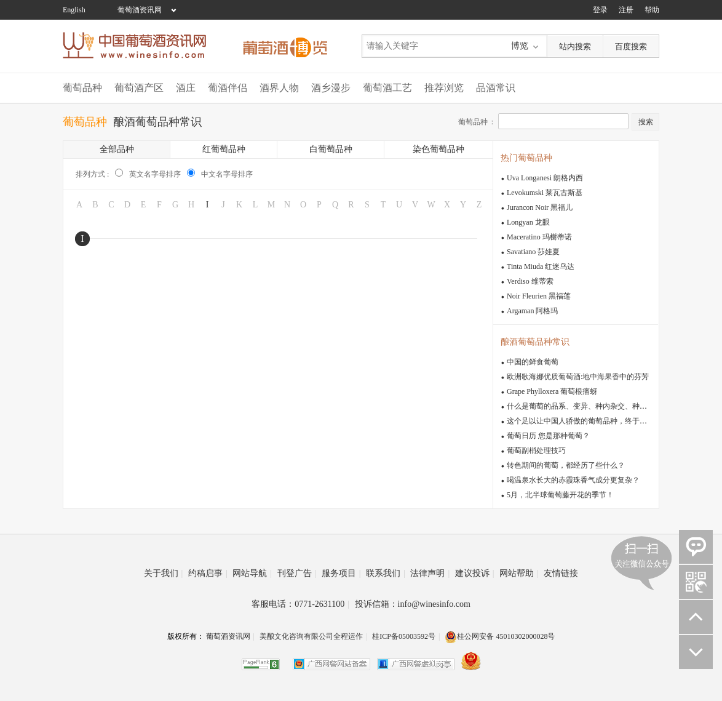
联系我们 (385, 573)
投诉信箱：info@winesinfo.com (412, 604)
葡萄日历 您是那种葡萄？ (548, 435)
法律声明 (430, 573)
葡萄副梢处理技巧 (536, 450)
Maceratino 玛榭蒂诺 (539, 237)
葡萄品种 (82, 87)
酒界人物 (279, 87)
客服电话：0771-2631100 (300, 604)
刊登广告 (297, 573)
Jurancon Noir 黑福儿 (540, 207)
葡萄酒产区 (139, 87)
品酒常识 (495, 87)
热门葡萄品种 (526, 157)
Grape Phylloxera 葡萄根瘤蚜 (552, 391)
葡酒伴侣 (227, 87)
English (74, 10)
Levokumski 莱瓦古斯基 (544, 192)
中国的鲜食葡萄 (532, 362)
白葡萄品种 (330, 149)
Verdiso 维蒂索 (530, 281)
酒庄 (186, 87)
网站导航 (252, 573)
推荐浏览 (444, 87)
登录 (600, 10)
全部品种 (117, 149)
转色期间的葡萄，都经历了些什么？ (566, 465)
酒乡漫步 (331, 87)
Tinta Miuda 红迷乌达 (540, 266)
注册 (626, 10)
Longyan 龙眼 (528, 222)
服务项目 (341, 573)
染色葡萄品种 (438, 149)
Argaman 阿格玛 (532, 310)
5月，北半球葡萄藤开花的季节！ (560, 495)
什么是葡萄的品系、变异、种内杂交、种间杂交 (584, 406)
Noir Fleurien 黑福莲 (539, 296)
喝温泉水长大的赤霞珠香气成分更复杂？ (573, 480)
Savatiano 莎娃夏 (533, 251)
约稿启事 (208, 573)
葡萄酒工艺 (387, 87)
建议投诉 (474, 573)
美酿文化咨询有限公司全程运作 (311, 636)
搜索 (645, 122)
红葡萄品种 (223, 149)
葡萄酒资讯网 (139, 10)
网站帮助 (519, 573)
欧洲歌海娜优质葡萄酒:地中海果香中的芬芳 (578, 376)
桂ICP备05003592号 (403, 636)
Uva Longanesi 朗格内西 (545, 178)
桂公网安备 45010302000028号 (500, 636)
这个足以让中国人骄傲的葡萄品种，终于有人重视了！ (595, 421)
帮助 (652, 10)
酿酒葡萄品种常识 (157, 122)
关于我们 (163, 573)
